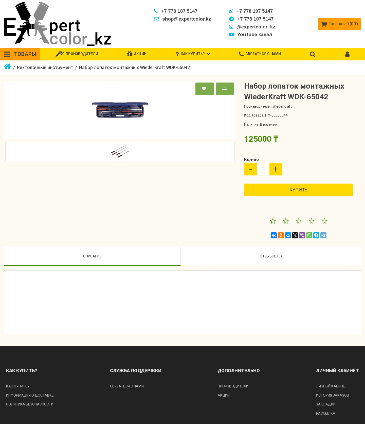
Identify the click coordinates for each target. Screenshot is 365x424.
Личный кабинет (331, 386)
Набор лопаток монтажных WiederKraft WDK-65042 (134, 67)
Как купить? (17, 386)
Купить (298, 189)
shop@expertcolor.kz (182, 19)
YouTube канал (250, 34)
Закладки (326, 404)
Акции (224, 395)
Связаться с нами (127, 386)
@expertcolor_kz (252, 26)
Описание (92, 256)
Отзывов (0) (271, 256)
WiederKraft (282, 106)
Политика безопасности (29, 404)
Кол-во (251, 159)
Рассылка (325, 413)
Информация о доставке (30, 395)
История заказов (332, 395)
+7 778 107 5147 (175, 11)
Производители (233, 386)
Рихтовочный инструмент (45, 67)
